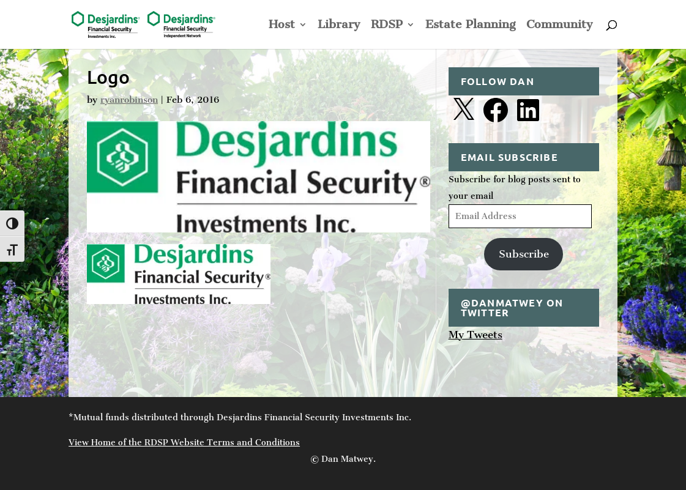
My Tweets (475, 335)
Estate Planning (470, 25)
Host (282, 25)
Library (339, 25)
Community (559, 25)
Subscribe (524, 254)
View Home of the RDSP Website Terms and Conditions (184, 442)
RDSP (387, 25)
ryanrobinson (129, 99)
